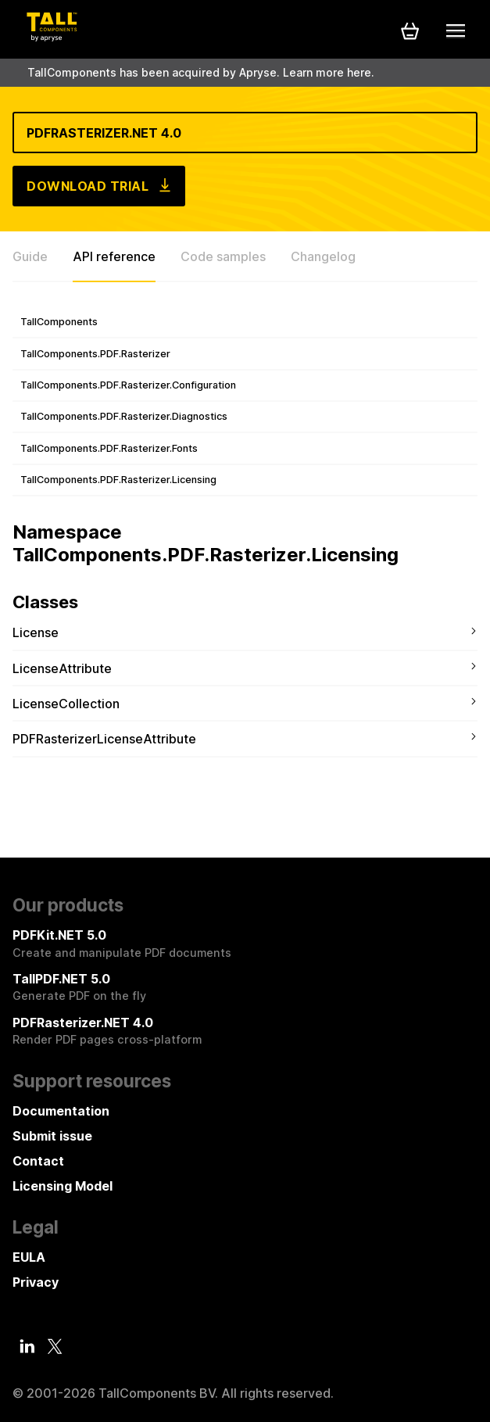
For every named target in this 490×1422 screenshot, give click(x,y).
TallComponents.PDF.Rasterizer (95, 354)
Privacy (36, 1282)
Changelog (323, 256)
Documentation (61, 1111)
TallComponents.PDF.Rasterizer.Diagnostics (123, 416)
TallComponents (59, 322)
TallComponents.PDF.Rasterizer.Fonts (109, 448)
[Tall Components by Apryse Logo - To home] (52, 37)
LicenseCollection (66, 703)
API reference (114, 256)
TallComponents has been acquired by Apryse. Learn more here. (200, 72)
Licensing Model (63, 1186)
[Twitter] (54, 1347)
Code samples (223, 256)
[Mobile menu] (455, 30)
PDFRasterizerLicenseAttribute (104, 739)
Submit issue (52, 1136)
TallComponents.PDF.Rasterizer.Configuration (128, 385)
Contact (38, 1161)
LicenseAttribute (62, 668)
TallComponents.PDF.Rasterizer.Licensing (118, 479)
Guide (30, 256)
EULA (29, 1257)
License (36, 632)
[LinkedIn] (27, 1346)
